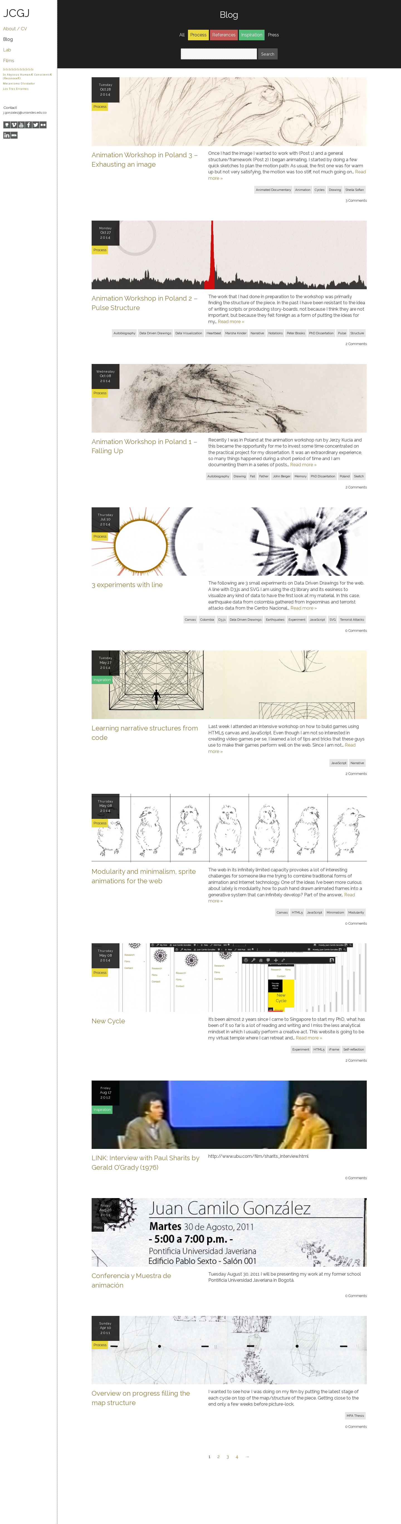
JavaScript (317, 620)
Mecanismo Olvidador (19, 83)
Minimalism (335, 912)
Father (263, 476)
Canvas (190, 620)
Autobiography (124, 333)
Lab (7, 50)
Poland (345, 476)
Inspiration (251, 35)
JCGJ (16, 12)
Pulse (342, 333)
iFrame (334, 1049)
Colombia (207, 620)
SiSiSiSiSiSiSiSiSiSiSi (18, 69)
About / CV (15, 28)
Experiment (296, 620)
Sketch (359, 476)
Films (8, 60)
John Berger (281, 476)
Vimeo (14, 124)
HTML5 (297, 912)
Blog (8, 39)
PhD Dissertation (321, 333)
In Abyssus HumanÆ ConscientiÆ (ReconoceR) (27, 76)
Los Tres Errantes (16, 88)
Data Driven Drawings (155, 333)
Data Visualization (188, 333)
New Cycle (108, 1021)
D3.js (222, 620)
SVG (332, 620)
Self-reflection (353, 1049)
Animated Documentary (273, 190)
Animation (302, 190)
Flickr (43, 124)
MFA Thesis (355, 1416)
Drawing (335, 190)
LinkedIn (6, 135)
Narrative (257, 333)
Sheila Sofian (354, 190)
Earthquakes (275, 620)
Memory (301, 476)
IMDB (14, 135)
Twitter (35, 124)
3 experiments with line (127, 585)
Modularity (356, 912)
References (224, 35)
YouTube (21, 124)
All (182, 35)
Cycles (319, 190)
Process (198, 35)
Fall (252, 476)
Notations (275, 333)
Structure (357, 333)
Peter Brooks (296, 333)
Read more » (231, 321)
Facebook (28, 124)
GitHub (6, 124)
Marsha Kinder (235, 333)
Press (273, 35)
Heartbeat (214, 333)
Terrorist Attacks (352, 620)
